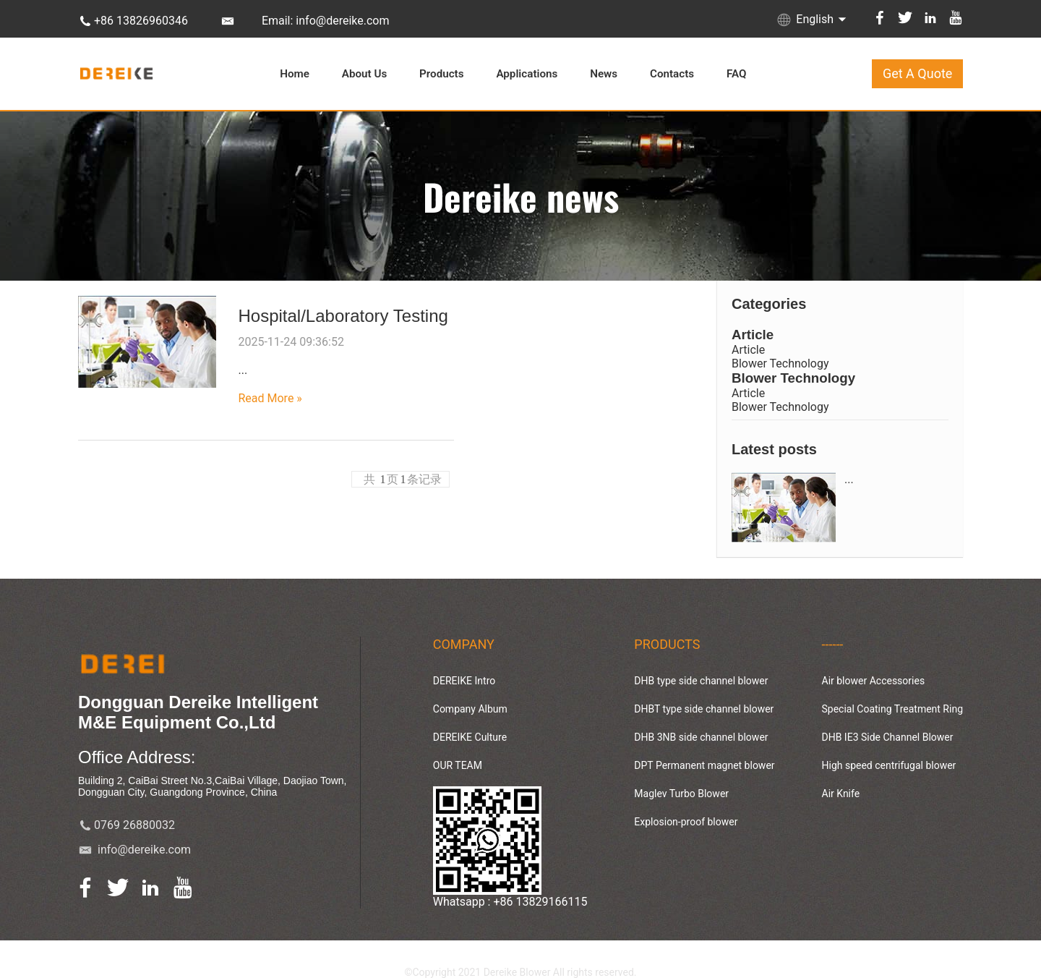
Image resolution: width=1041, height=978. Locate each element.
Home (294, 73)
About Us (364, 73)
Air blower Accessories (873, 680)
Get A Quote (917, 73)
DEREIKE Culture (470, 737)
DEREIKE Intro (464, 680)
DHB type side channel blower (701, 680)
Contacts (672, 73)
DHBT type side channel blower (704, 709)
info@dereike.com (144, 849)
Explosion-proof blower (685, 822)
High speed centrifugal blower (889, 765)
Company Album (470, 709)
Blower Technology (780, 363)
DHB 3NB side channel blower (701, 737)
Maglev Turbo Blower (681, 793)
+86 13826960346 (141, 20)
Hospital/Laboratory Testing (342, 316)
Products (441, 73)
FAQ (737, 73)
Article (753, 334)
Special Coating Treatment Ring (893, 709)
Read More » (269, 398)
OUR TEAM (457, 765)
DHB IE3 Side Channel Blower (888, 737)
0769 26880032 (134, 825)
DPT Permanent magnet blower (704, 765)
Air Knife (841, 793)
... (849, 479)
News (603, 73)
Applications (526, 73)
